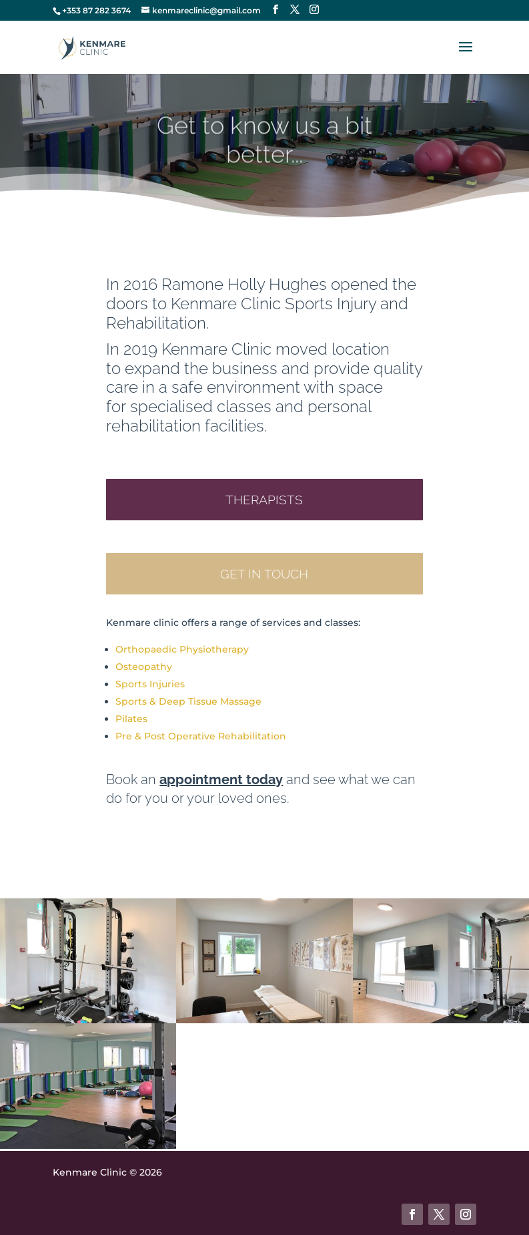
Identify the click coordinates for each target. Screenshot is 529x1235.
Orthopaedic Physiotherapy (182, 649)
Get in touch (264, 573)
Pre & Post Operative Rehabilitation (200, 736)
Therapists (264, 499)
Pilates (131, 719)
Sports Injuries (150, 684)
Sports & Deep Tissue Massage (188, 701)
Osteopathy (143, 667)
